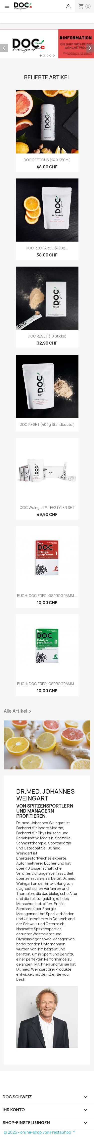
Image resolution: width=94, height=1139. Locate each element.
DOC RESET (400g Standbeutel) (47, 424)
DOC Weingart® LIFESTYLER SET (47, 507)
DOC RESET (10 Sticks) (47, 336)
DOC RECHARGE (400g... (47, 248)
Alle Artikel (18, 711)
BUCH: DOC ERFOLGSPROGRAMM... (47, 595)
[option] (47, 43)
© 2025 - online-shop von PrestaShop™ (39, 1132)
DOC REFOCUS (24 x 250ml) (47, 160)
